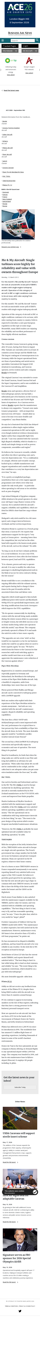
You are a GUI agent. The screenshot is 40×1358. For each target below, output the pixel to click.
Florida (4, 204)
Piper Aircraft (7, 154)
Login (25, 46)
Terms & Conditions (11, 1306)
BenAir (4, 121)
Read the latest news (10, 90)
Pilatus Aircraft (7, 148)
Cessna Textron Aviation (11, 128)
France (4, 197)
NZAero (5, 141)
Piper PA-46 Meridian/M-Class (13, 172)
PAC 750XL (6, 176)
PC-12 (9, 982)
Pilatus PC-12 (7, 185)
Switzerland (6, 201)
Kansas (5, 195)
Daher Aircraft (7, 134)
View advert (11, 75)
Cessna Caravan (8, 168)
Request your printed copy (11, 247)
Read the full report (10, 1162)
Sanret (4, 161)
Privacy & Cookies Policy (27, 1306)
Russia (4, 206)
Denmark (5, 192)
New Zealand (7, 199)
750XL (19, 785)
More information (10, 1193)
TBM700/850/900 (8, 181)
